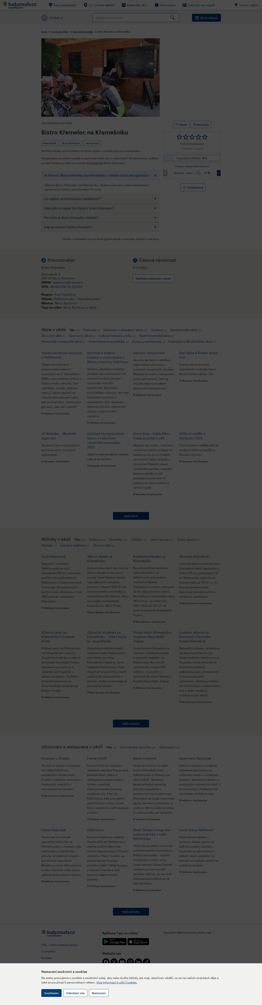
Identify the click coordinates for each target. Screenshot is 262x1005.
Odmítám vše (75, 993)
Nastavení (99, 993)
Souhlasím (51, 993)
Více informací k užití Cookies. (116, 982)
